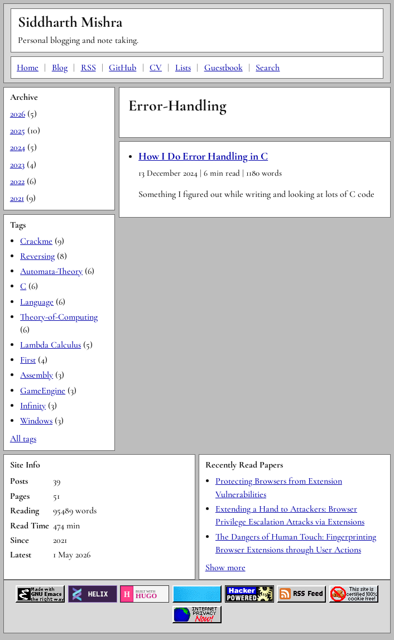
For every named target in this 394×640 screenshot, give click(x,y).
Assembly (36, 375)
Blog (60, 67)
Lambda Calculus (50, 344)
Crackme (36, 241)
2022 (17, 181)
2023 (17, 164)
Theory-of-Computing (59, 317)
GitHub (122, 67)
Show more (225, 567)
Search (268, 67)
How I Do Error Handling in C (203, 156)
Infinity (33, 405)
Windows (36, 420)
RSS (88, 67)
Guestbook (223, 67)
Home (28, 67)
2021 (17, 198)
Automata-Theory (51, 271)
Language (37, 301)
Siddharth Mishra (70, 22)
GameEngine (42, 390)
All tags (23, 438)
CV (156, 67)
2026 (17, 113)
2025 (17, 130)
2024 (17, 147)
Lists (183, 67)
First (28, 359)
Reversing (37, 256)
